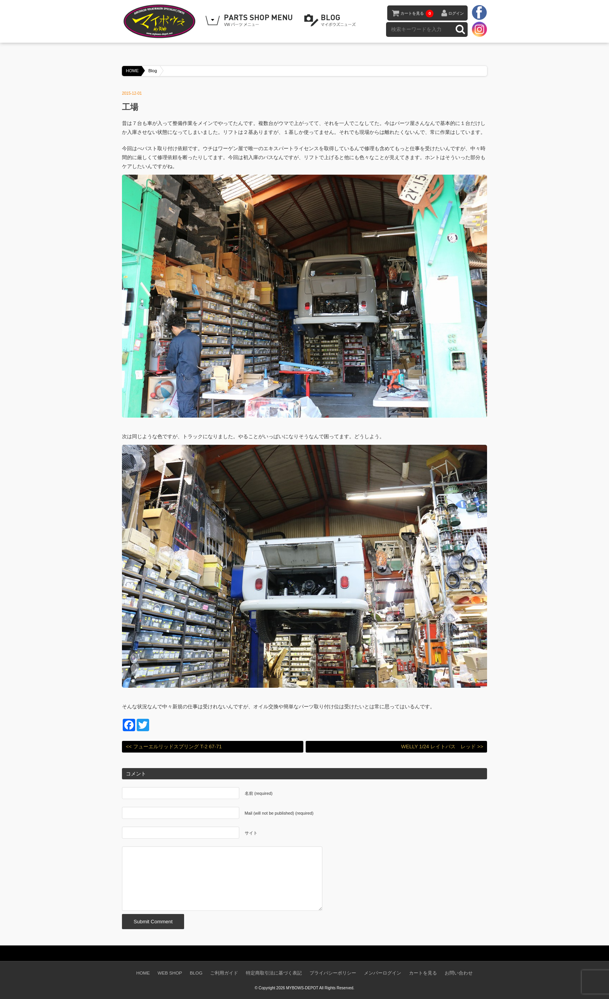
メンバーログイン (382, 972)
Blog (152, 70)
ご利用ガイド (224, 972)
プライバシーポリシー (333, 972)
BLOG (331, 21)
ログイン (456, 13)
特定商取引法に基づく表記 (274, 972)
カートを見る (416, 13)
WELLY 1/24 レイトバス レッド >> (442, 746)
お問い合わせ (459, 972)
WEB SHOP (170, 972)
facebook (479, 13)
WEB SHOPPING (250, 21)
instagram (479, 29)
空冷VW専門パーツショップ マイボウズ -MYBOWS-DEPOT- (161, 21)
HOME (132, 70)
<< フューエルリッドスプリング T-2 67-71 (174, 746)
